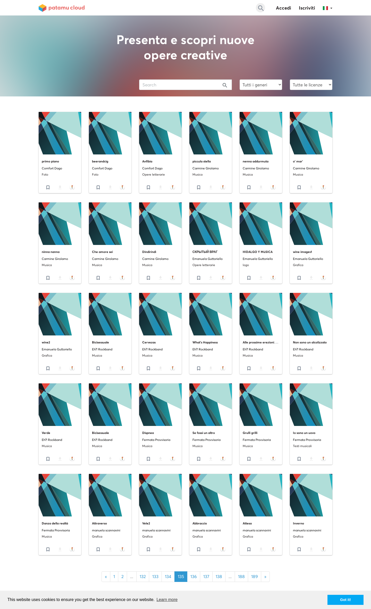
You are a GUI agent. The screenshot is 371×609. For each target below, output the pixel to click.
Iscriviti (307, 8)
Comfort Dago (52, 168)
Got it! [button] (345, 600)
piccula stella (201, 161)
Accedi (283, 8)
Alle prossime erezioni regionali (265, 342)
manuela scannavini (106, 530)
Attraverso (99, 523)
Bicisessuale (100, 342)
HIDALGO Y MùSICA (258, 252)
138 (219, 576)
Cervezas (149, 342)
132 (143, 576)
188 (241, 576)
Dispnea (148, 433)
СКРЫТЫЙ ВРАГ (205, 252)
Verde (46, 433)
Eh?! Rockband (102, 349)
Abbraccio (199, 523)
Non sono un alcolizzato (310, 342)
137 (206, 576)
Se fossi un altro (203, 433)
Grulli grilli (250, 433)
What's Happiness (205, 342)
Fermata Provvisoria (156, 440)
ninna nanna (51, 252)
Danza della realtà (55, 523)
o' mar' (298, 161)
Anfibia (147, 161)
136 (193, 576)
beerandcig (100, 161)
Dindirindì (149, 252)
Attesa (247, 523)
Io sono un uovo (304, 433)
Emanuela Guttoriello (207, 259)
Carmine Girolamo (205, 168)
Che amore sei (102, 252)
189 (254, 576)
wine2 (46, 342)
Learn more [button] (167, 599)
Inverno (298, 523)
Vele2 (146, 523)
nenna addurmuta (255, 161)
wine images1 (302, 252)
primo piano (50, 161)
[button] (327, 7)
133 (155, 576)
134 (168, 576)
